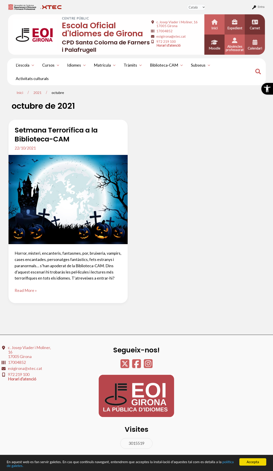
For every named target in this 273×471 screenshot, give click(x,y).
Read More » (26, 290)
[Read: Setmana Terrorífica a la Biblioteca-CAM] (68, 199)
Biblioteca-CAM (166, 65)
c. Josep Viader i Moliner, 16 (177, 24)
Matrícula (105, 65)
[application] (31, 65)
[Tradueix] (196, 7)
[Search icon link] (258, 72)
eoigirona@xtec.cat (171, 36)
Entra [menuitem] (261, 7)
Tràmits (133, 65)
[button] (267, 89)
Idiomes (76, 65)
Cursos (50, 65)
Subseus (200, 65)
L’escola (25, 65)
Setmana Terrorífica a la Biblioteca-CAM (56, 134)
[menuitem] (22, 7)
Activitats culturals (32, 78)
